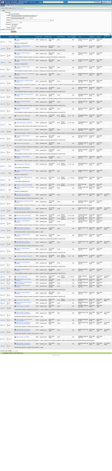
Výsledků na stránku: (6, 29)
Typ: (10, 14)
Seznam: (8, 27)
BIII (68, 116)
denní (14, 28)
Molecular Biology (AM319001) (23, 215)
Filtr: (4, 10)
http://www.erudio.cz (19, 8)
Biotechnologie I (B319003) (22, 129)
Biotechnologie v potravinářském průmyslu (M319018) (23, 283)
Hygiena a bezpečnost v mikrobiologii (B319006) (24, 40)
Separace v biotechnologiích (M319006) (22, 46)
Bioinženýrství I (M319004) (22, 300)
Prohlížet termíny (10, 5)
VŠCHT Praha (56, 355)
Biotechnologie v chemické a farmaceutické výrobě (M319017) (22, 195)
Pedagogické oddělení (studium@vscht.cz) (12, 353)
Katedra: (9, 17)
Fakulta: (9, 15)
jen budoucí (15, 24)
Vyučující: (8, 22)
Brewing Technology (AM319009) (24, 185)
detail (3, 41)
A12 (69, 300)
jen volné (14, 26)
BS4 (69, 215)
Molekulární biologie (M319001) (23, 218)
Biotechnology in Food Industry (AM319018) (23, 280)
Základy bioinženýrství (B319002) (24, 122)
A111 (69, 178)
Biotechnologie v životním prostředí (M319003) (24, 81)
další (17, 351)
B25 (69, 164)
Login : (40, 2)
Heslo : (65, 2)
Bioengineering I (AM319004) (23, 115)
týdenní (19, 28)
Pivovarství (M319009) (21, 276)
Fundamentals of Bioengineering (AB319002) (23, 178)
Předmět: (8, 20)
